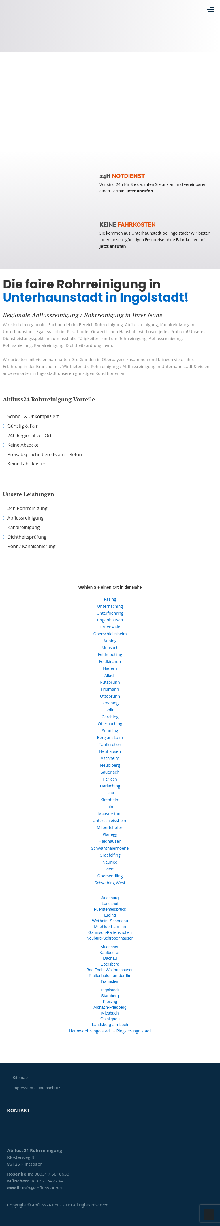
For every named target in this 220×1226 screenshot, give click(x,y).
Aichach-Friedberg (109, 1007)
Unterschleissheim (110, 820)
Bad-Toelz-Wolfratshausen (110, 970)
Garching (110, 716)
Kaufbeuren (109, 952)
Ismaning (110, 703)
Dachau (110, 958)
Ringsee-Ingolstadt (133, 1031)
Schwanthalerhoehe (110, 848)
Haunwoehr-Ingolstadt (90, 1031)
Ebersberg (110, 964)
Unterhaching (110, 606)
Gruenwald (110, 627)
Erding (110, 915)
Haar (110, 793)
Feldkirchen (110, 661)
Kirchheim (109, 799)
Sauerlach (110, 772)
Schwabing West (110, 882)
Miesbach (110, 1013)
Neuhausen (110, 751)
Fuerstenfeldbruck (110, 909)
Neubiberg (110, 765)
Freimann (110, 689)
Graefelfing (109, 855)
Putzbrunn (110, 682)
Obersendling (110, 876)
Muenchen (110, 946)
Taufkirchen (110, 744)
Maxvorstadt (110, 813)
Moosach (110, 647)
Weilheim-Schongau (110, 921)
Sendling (110, 730)
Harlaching (110, 786)
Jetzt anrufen (140, 191)
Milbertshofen (110, 827)
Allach (110, 675)
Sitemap (20, 1077)
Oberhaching (110, 723)
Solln (110, 710)
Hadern (110, 668)
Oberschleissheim (110, 633)
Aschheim (110, 758)
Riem (110, 869)
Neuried (110, 862)
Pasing (110, 599)
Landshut (110, 903)
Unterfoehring (110, 613)
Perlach (110, 779)
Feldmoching (110, 654)
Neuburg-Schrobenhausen (109, 938)
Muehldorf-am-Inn (110, 926)
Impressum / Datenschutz (36, 1088)
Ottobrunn (110, 696)
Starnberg (110, 995)
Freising (110, 1001)
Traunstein (110, 981)
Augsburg (110, 898)
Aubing (110, 640)
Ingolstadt (110, 990)
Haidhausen (110, 841)
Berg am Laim (110, 737)
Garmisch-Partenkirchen (110, 932)
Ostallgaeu (110, 1019)
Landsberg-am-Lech (110, 1024)
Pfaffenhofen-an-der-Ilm (110, 975)
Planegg (110, 834)
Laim (110, 806)
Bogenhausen (110, 620)
